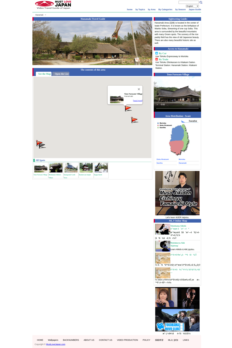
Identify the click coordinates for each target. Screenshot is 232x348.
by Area (152, 9)
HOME (40, 340)
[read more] (137, 101)
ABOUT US (89, 340)
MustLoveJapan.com (55, 344)
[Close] (138, 89)
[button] (134, 119)
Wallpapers (53, 340)
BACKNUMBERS (71, 340)
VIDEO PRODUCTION (127, 340)
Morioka (182, 159)
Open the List (62, 74)
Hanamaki (39, 15)
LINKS (186, 340)
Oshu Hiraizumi (163, 159)
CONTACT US (105, 340)
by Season (180, 9)
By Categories (165, 9)
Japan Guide (195, 9)
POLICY (146, 340)
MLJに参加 (173, 340)
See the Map (44, 74)
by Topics (140, 9)
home (129, 9)
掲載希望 (159, 340)
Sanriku (160, 163)
